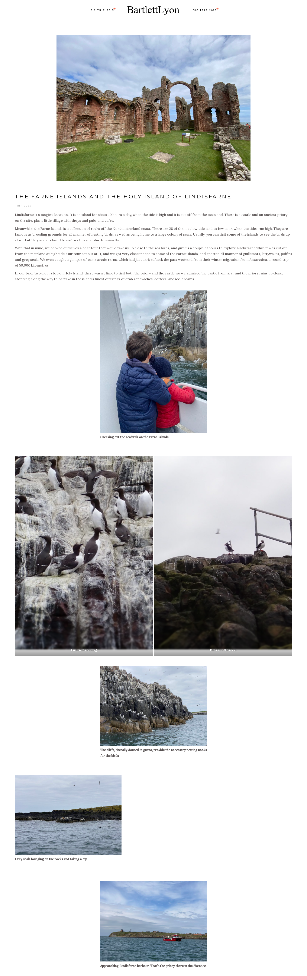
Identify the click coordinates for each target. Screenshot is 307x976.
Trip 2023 (23, 205)
